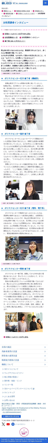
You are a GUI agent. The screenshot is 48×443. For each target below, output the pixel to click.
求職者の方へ (39, 11)
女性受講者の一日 (11, 37)
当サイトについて (11, 369)
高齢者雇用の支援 (9, 351)
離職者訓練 (9, 13)
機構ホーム (7, 11)
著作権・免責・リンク (13, 381)
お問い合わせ (9, 400)
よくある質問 (9, 396)
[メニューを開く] (45, 2)
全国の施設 (6, 347)
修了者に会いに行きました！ (15, 41)
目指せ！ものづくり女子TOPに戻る (17, 34)
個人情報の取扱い (11, 377)
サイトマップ (9, 392)
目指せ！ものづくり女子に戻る (17, 337)
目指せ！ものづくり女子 (26, 13)
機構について (7, 364)
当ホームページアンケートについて (19, 388)
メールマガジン (18, 424)
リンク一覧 (8, 385)
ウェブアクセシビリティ (14, 373)
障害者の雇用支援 (9, 356)
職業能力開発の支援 (23, 11)
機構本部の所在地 (11, 416)
